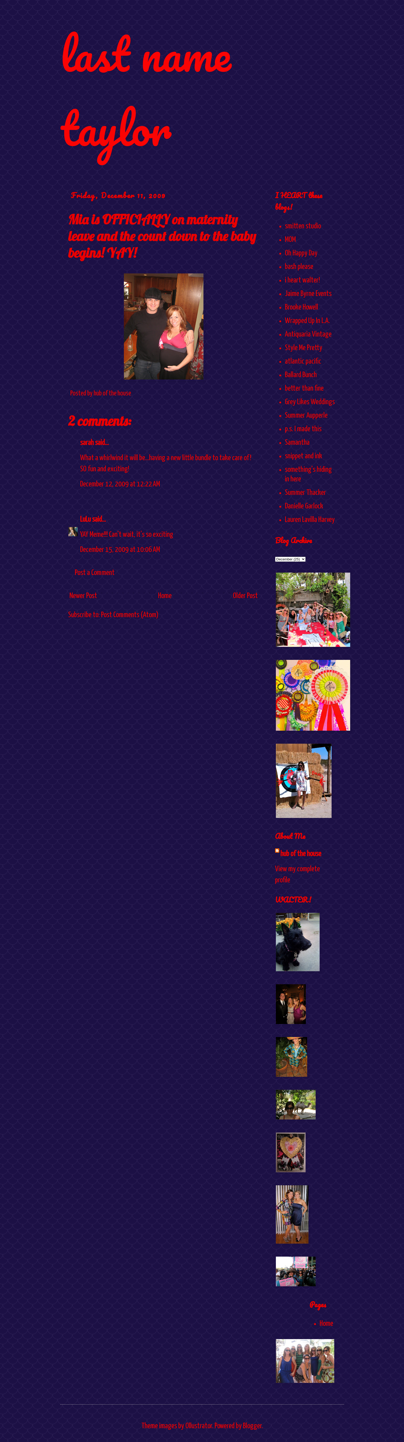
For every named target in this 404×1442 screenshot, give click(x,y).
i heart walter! (302, 280)
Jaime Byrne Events (308, 294)
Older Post (245, 596)
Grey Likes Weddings (310, 402)
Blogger (252, 1426)
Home (165, 596)
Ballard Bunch (301, 375)
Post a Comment (95, 573)
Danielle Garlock (304, 506)
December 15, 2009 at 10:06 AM (120, 550)
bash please (299, 267)
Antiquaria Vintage (308, 334)
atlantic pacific (303, 361)
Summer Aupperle (306, 415)
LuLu (85, 519)
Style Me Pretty (303, 348)
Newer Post (83, 596)
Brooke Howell (301, 307)
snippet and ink (303, 456)
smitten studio (303, 226)
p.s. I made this (303, 429)
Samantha (297, 442)
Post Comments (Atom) (130, 615)
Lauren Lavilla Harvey (310, 520)
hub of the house (300, 854)
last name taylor (145, 90)
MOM (290, 239)
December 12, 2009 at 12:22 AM (120, 484)
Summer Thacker (305, 492)
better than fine (304, 388)
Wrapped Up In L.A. (307, 321)
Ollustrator (198, 1426)
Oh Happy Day (301, 253)
